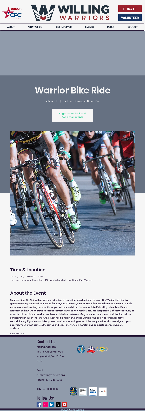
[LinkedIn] (51, 404)
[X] (58, 404)
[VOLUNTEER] (130, 17)
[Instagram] (45, 404)
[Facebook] (39, 404)
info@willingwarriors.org (51, 375)
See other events (72, 117)
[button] (110, 26)
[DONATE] (130, 8)
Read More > (17, 333)
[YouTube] (64, 404)
